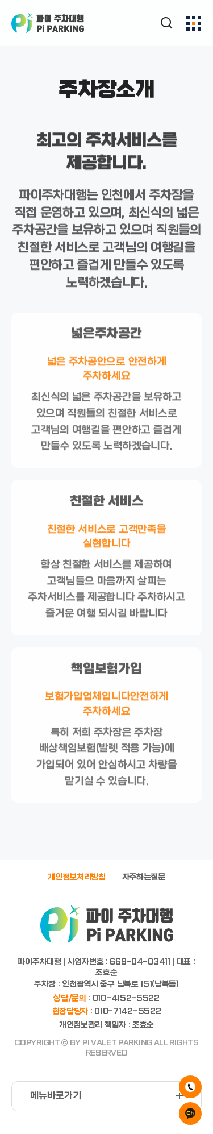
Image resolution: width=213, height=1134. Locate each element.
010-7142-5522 (127, 1011)
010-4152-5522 (126, 998)
